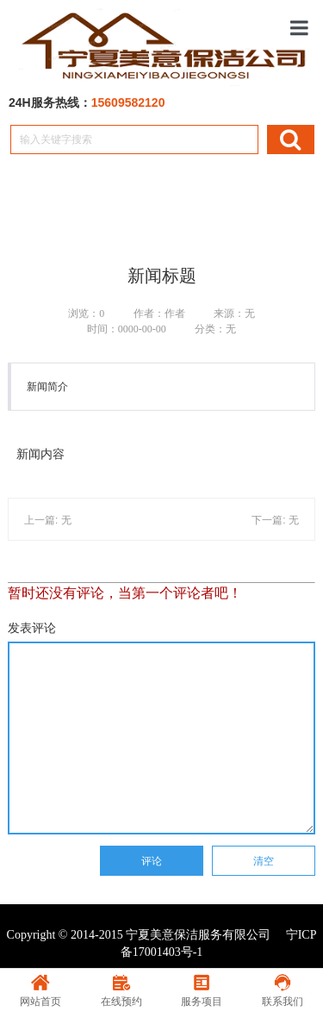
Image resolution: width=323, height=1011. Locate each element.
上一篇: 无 (47, 520)
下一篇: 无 (275, 520)
